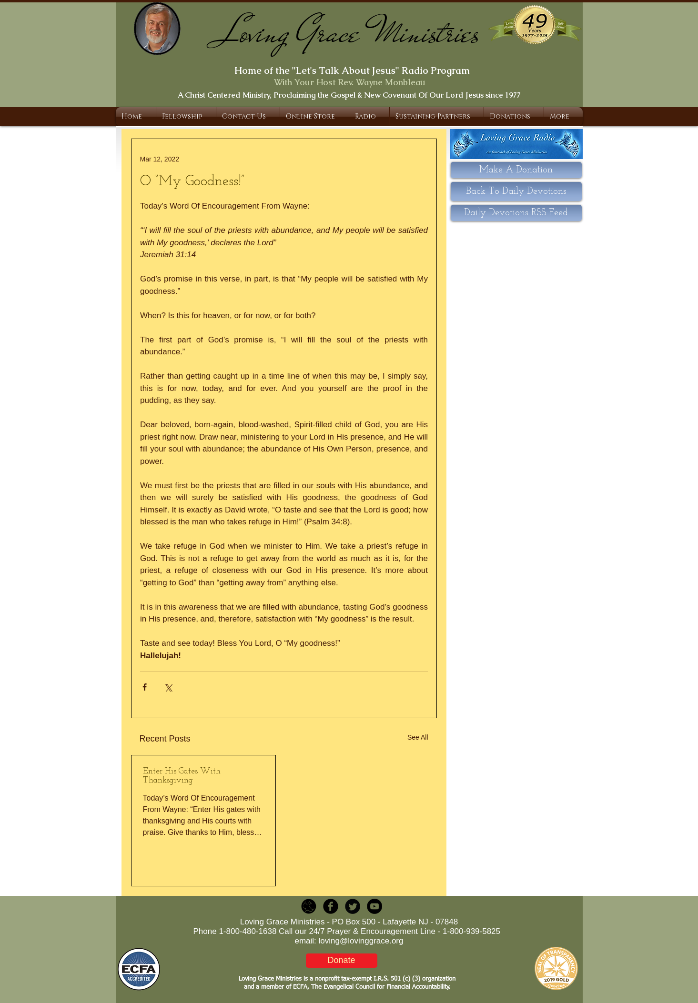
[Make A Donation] (516, 170)
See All (417, 737)
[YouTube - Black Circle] (374, 906)
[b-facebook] (330, 906)
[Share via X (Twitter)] (167, 687)
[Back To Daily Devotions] (516, 191)
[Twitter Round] (352, 906)
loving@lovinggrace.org (361, 940)
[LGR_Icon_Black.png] (308, 906)
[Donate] (341, 960)
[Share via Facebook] (144, 687)
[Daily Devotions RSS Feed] (516, 213)
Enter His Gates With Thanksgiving (182, 776)
